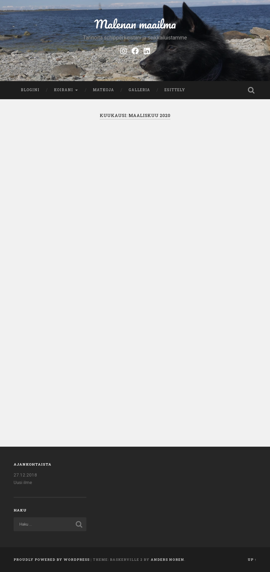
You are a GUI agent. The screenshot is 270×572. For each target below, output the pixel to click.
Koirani (63, 89)
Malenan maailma (135, 23)
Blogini (30, 89)
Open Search (251, 90)
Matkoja (103, 89)
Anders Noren (167, 559)
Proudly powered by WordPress (52, 559)
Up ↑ (252, 559)
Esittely (174, 89)
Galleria (139, 89)
